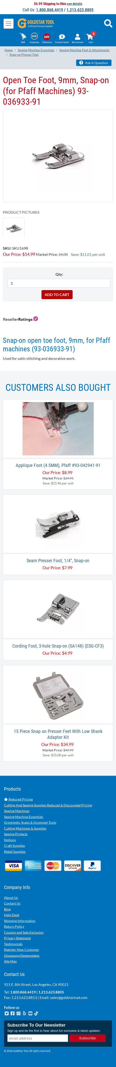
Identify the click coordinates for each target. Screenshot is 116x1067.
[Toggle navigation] (9, 24)
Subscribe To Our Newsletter (36, 1025)
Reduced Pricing (18, 799)
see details (74, 4)
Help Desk (11, 915)
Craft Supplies (14, 846)
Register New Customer (21, 950)
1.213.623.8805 (79, 9)
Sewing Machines (16, 811)
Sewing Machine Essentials (23, 817)
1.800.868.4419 (49, 9)
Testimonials (13, 944)
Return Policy (14, 926)
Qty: (59, 274)
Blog (7, 909)
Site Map (10, 961)
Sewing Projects (16, 834)
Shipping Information (19, 921)
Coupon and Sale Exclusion (24, 932)
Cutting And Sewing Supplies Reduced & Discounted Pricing (48, 805)
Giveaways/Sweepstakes (21, 956)
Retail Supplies (15, 851)
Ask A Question (93, 63)
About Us (11, 898)
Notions (10, 840)
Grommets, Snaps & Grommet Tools (30, 822)
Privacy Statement (17, 938)
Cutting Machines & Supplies (25, 828)
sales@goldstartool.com (68, 997)
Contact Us (12, 903)
